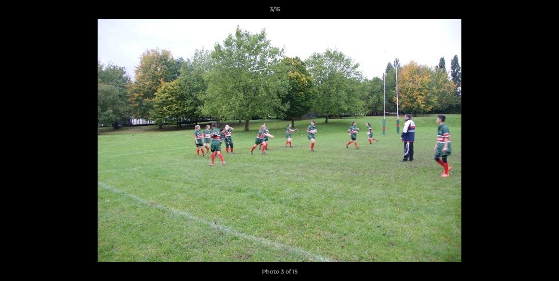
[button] (526, 11)
